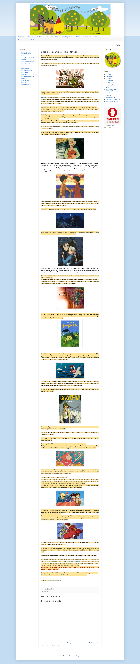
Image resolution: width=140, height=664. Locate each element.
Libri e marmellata (26, 84)
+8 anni (108, 78)
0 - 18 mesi (109, 80)
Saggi (57, 37)
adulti (107, 95)
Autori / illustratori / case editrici (86, 37)
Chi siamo (31, 37)
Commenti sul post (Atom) (54, 646)
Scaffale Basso (25, 68)
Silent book (49, 37)
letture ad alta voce (111, 101)
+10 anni (108, 74)
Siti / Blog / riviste (67, 37)
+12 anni (108, 76)
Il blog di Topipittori (26, 70)
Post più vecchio (93, 643)
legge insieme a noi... (112, 99)
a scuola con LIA (110, 93)
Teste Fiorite (24, 72)
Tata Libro (24, 74)
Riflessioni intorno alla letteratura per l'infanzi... (33, 40)
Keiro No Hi (59, 111)
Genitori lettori (25, 80)
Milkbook (23, 82)
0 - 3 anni (40, 37)
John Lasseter (75, 561)
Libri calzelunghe (26, 64)
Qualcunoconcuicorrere (27, 61)
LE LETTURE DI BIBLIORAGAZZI (26, 52)
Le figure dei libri (25, 56)
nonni (48, 591)
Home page (21, 37)
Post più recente (46, 643)
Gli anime (44, 97)
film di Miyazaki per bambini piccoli (51, 575)
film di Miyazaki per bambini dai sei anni (74, 575)
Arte (107, 87)
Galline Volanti (25, 66)
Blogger (78, 656)
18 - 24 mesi (109, 83)
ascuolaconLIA (110, 97)
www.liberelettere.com (54, 580)
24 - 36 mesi (109, 85)
